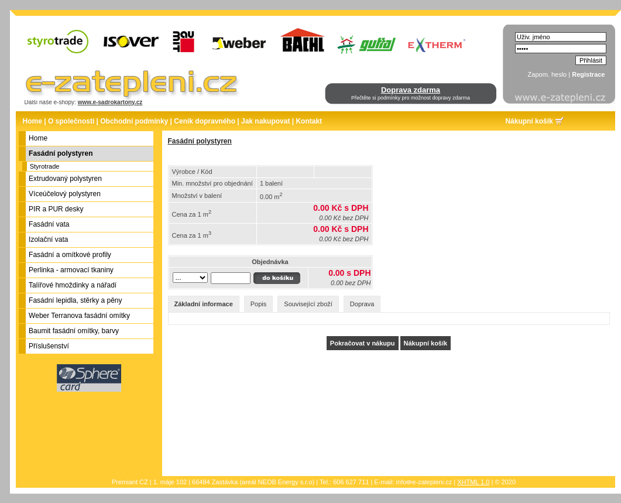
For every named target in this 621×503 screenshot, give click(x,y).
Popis (259, 303)
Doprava (362, 303)
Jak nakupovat (265, 121)
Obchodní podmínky (134, 121)
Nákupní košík (529, 121)
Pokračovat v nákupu (362, 343)
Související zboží (308, 303)
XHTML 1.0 (473, 481)
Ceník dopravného (204, 121)
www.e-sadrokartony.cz (110, 102)
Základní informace (203, 303)
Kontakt (309, 121)
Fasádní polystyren (200, 141)
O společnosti (71, 121)
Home (32, 121)
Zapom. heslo (547, 74)
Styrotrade (45, 166)
